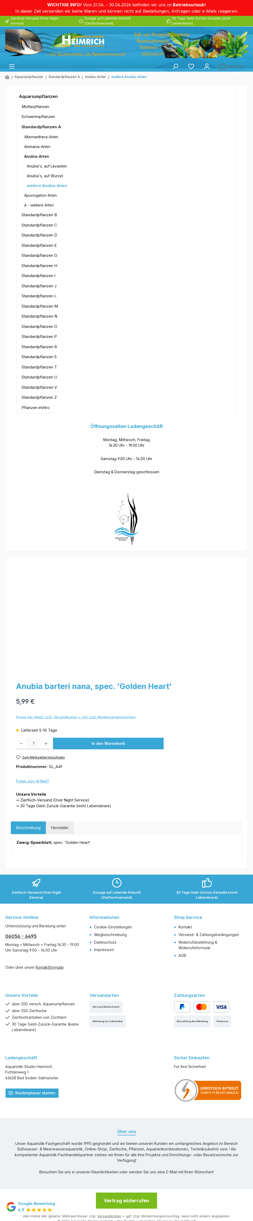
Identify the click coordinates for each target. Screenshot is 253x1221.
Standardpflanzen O (39, 326)
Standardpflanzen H (39, 265)
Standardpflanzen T (39, 367)
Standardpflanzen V (39, 387)
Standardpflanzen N (39, 316)
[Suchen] (175, 66)
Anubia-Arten (36, 156)
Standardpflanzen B (39, 214)
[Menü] (11, 66)
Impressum (104, 949)
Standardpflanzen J (39, 285)
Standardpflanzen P (39, 336)
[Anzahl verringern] (21, 743)
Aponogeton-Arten (40, 195)
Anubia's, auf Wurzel (45, 176)
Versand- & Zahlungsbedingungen (208, 934)
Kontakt (185, 927)
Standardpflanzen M (40, 306)
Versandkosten (109, 1216)
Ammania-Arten (37, 146)
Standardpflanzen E (39, 245)
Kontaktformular (50, 967)
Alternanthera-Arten (41, 137)
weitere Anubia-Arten (47, 185)
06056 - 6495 (21, 936)
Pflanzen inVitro (36, 407)
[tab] (28, 827)
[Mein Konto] (206, 66)
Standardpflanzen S (39, 356)
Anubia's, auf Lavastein (47, 166)
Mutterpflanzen (35, 106)
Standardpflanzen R (39, 346)
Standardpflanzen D (39, 235)
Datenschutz (105, 942)
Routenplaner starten (32, 1092)
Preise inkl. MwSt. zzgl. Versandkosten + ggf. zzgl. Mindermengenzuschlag (75, 717)
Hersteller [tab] (60, 827)
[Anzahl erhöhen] (46, 743)
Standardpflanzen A (41, 126)
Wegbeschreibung (110, 934)
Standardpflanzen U (39, 377)
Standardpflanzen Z (39, 397)
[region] (126, 618)
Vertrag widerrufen (126, 1200)
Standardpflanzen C (39, 225)
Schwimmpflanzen (38, 116)
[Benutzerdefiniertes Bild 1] (208, 1090)
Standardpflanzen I (38, 275)
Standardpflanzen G (39, 255)
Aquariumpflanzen (38, 96)
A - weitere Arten (39, 205)
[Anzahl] (33, 743)
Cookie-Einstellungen (113, 927)
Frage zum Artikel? (32, 781)
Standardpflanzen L (39, 295)
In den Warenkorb (108, 743)
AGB (182, 955)
